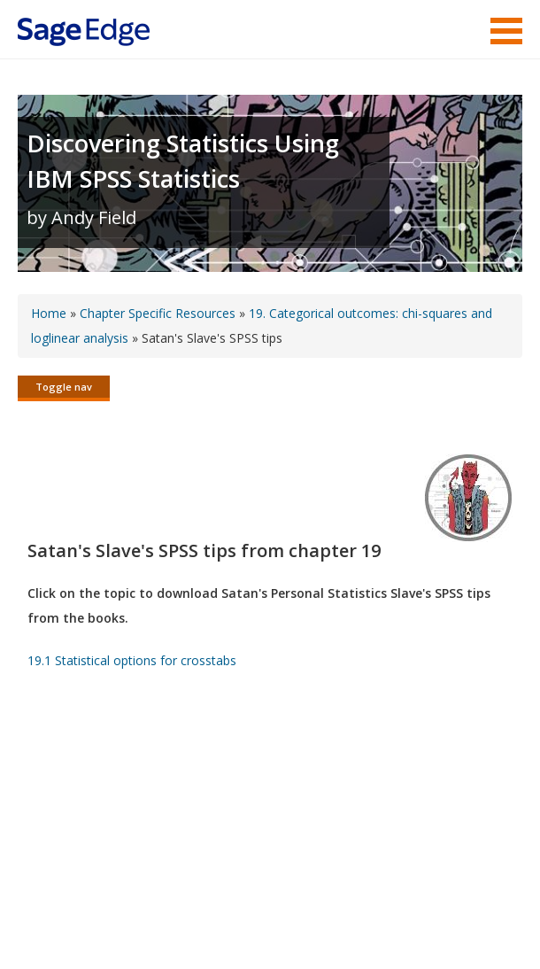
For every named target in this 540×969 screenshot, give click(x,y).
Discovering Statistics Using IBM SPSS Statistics (183, 161)
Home (48, 313)
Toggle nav (63, 386)
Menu (506, 31)
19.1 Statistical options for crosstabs (131, 662)
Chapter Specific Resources (157, 313)
